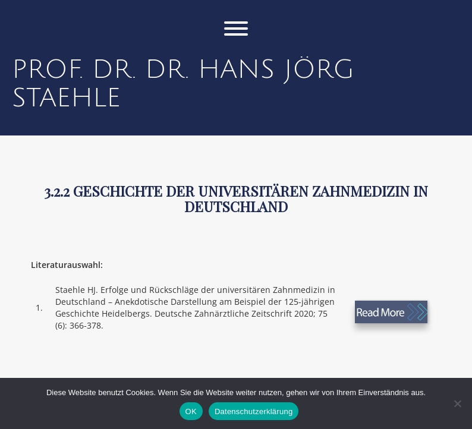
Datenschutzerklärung (253, 411)
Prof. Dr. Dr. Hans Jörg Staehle (183, 83)
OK (191, 411)
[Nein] (457, 403)
